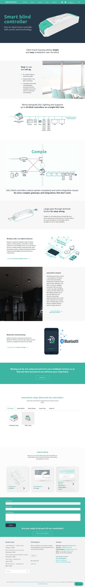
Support (40, 2)
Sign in (34, 555)
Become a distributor (61, 560)
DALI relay (28, 425)
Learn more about (55, 311)
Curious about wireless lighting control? (62, 487)
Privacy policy (25, 582)
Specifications (38, 486)
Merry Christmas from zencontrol (15, 550)
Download (11, 488)
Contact (54, 2)
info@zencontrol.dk (67, 547)
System (32, 2)
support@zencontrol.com (68, 545)
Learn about (18, 258)
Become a (63, 562)
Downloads (56, 582)
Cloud (47, 582)
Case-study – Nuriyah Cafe (13, 559)
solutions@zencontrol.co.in (66, 551)
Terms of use (18, 582)
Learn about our (17, 347)
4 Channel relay (13, 425)
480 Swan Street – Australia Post (15, 564)
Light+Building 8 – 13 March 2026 (15, 545)
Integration (38, 582)
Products (24, 2)
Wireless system (61, 483)
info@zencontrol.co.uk (71, 549)
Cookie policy (32, 582)
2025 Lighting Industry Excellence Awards (17, 554)
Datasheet (12, 486)
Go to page (36, 488)
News (47, 2)
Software (43, 582)
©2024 (7, 582)
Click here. (33, 564)
